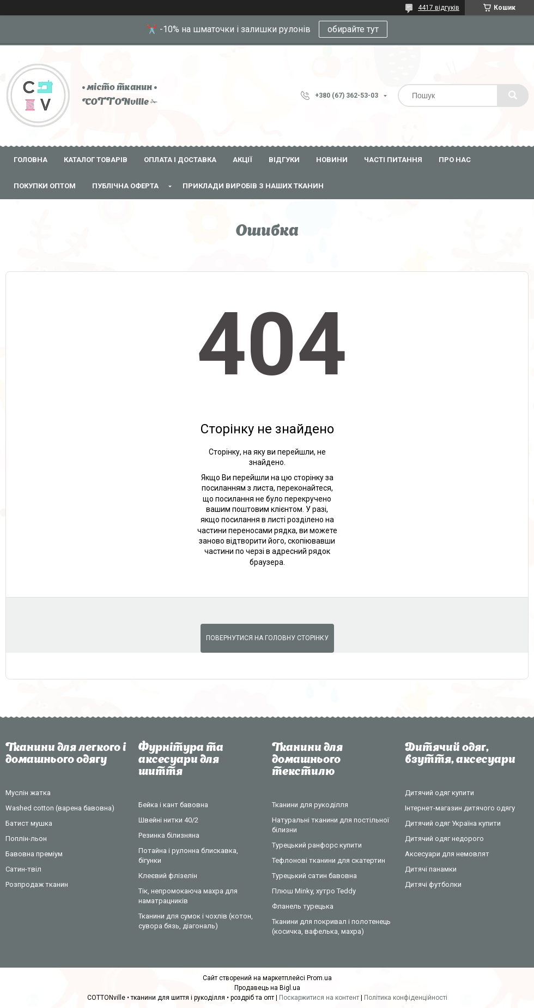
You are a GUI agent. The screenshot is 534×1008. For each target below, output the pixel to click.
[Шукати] (513, 95)
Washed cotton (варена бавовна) (59, 808)
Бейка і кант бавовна (173, 805)
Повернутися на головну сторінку (267, 638)
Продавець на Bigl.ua (267, 988)
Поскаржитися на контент (319, 997)
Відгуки (284, 160)
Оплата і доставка (180, 160)
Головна (30, 160)
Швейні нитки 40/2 (168, 820)
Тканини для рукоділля (310, 805)
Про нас (455, 160)
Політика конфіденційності (405, 997)
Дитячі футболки (433, 884)
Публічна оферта (125, 186)
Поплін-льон (26, 838)
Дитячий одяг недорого (444, 838)
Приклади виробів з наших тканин (253, 186)
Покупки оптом (45, 186)
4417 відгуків (438, 7)
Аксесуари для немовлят (447, 854)
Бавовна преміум (34, 854)
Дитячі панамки (431, 869)
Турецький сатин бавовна (314, 876)
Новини (332, 160)
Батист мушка (28, 823)
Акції (242, 160)
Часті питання (393, 160)
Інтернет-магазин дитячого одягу (460, 808)
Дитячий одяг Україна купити (453, 823)
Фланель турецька (302, 906)
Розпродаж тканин (36, 884)
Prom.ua (319, 978)
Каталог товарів (96, 160)
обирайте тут (353, 29)
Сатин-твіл (23, 869)
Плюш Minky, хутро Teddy (314, 891)
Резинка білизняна (168, 835)
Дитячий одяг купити (439, 793)
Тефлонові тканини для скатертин (328, 860)
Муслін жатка (28, 793)
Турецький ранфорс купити (317, 845)
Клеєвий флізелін (167, 876)
